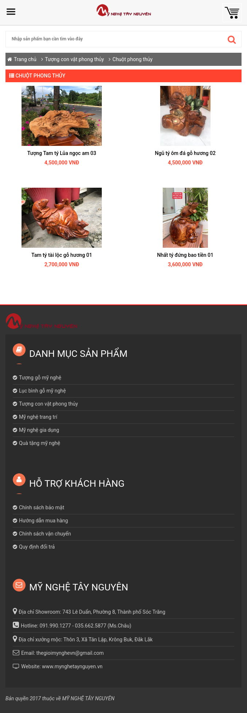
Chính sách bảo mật (41, 507)
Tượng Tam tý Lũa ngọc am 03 (61, 153)
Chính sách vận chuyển (45, 534)
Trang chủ (25, 59)
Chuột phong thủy (132, 59)
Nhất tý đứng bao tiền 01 (185, 255)
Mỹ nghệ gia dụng (39, 430)
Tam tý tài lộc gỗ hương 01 (61, 255)
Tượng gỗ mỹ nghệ (40, 378)
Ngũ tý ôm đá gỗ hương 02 (185, 153)
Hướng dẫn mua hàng (43, 520)
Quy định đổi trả (37, 547)
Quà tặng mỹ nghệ (39, 443)
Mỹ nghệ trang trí (38, 417)
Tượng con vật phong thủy (75, 59)
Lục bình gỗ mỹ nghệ (42, 391)
